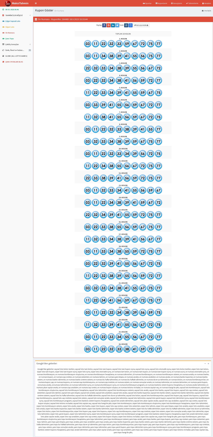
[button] (36, 3)
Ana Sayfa (206, 11)
